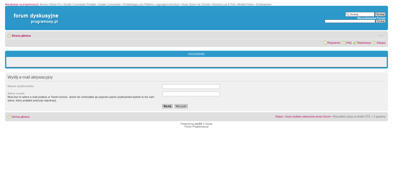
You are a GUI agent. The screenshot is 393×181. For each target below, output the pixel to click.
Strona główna (21, 35)
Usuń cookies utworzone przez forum (307, 116)
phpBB (198, 124)
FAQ (349, 42)
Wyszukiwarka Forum (371, 18)
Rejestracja (364, 42)
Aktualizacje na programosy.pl (21, 4)
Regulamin (334, 42)
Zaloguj (380, 42)
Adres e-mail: (16, 93)
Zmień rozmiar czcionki (381, 34)
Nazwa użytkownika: (21, 86)
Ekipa (279, 116)
